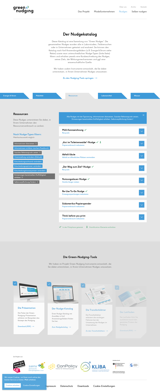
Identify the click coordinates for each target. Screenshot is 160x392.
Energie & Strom (9, 96)
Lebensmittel (106, 96)
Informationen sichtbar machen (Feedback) (31, 148)
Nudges (123, 11)
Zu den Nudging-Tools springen (78, 78)
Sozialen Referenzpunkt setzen (26, 153)
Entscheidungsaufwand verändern (28, 162)
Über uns (123, 7)
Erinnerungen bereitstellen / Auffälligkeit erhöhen (30, 176)
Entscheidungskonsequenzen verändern (29, 171)
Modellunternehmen (104, 11)
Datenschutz (66, 386)
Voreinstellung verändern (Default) (28, 157)
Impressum (50, 386)
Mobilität (39, 96)
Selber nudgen (139, 11)
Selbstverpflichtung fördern (25, 182)
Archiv (133, 7)
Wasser (137, 96)
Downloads (83, 386)
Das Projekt (84, 11)
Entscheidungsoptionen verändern (27, 166)
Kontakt (144, 7)
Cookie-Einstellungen (104, 386)
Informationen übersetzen (24, 144)
